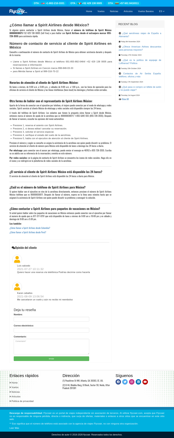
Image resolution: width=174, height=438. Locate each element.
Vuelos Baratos (146, 11)
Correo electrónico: (24, 325)
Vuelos (101, 11)
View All (125, 99)
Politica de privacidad (23, 401)
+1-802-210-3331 (49, 3)
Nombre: (18, 314)
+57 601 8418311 (123, 3)
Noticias (114, 11)
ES (161, 11)
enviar (51, 359)
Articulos (128, 11)
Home (89, 11)
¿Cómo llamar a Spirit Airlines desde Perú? (28, 232)
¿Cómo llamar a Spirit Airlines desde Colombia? (30, 228)
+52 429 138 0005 (86, 3)
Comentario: (20, 336)
